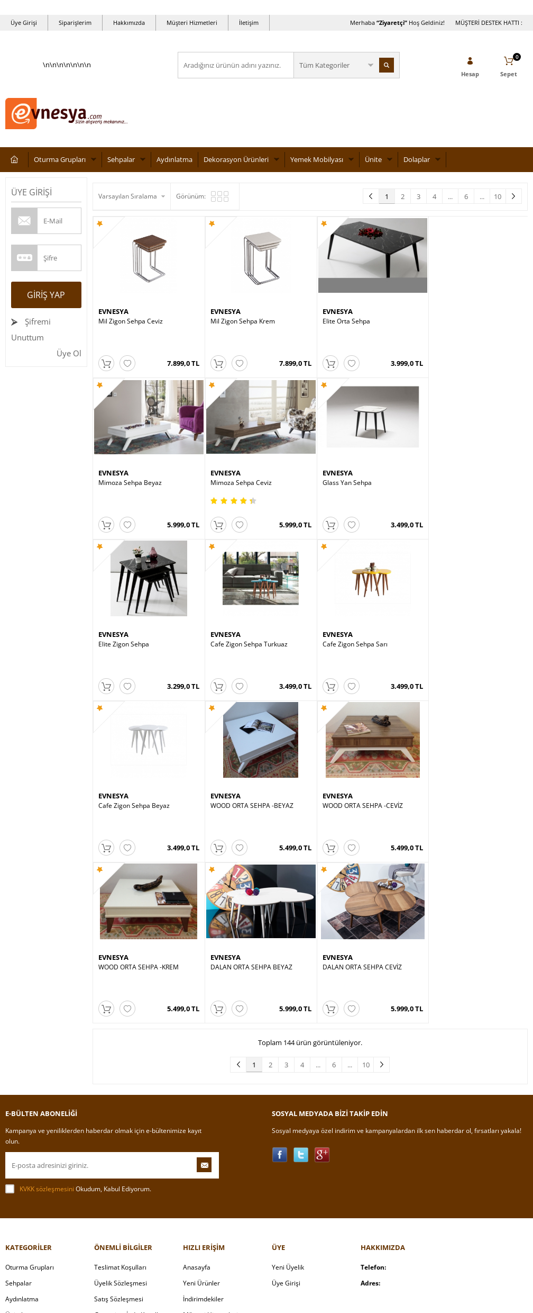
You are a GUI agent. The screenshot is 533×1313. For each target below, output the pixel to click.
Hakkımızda (129, 22)
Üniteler (17, 1141)
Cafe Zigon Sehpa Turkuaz (462, 477)
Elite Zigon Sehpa (341, 477)
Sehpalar (121, 159)
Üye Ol (69, 353)
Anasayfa (196, 1093)
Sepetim (195, 1157)
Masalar (17, 1157)
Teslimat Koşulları (120, 1093)
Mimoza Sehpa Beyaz (456, 319)
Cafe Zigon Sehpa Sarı (130, 636)
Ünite (373, 159)
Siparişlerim (75, 22)
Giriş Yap (46, 295)
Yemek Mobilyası (316, 159)
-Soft (211, 1299)
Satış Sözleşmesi (118, 1125)
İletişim (249, 22)
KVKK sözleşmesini (47, 1015)
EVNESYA (113, 309)
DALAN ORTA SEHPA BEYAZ (248, 794)
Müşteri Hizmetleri (192, 22)
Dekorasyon (23, 1204)
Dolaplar (416, 159)
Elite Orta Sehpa (339, 319)
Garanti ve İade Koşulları (130, 1141)
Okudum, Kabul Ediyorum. (78, 1015)
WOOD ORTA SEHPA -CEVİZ (464, 636)
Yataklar (17, 1172)
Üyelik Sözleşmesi (120, 1109)
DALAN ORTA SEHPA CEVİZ (355, 794)
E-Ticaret (234, 1299)
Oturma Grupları (60, 159)
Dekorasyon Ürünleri (236, 159)
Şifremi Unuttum (31, 329)
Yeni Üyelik (288, 1093)
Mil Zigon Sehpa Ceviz (130, 319)
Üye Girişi (24, 22)
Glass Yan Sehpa (231, 477)
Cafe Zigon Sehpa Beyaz (242, 636)
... (450, 196)
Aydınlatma (174, 159)
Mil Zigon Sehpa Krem (239, 319)
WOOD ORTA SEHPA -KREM (138, 794)
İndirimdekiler (203, 1125)
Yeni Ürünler (201, 1109)
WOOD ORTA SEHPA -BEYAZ (357, 636)
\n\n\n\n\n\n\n (66, 98)
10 (497, 196)
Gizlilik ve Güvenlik (121, 1157)
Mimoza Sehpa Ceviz (129, 477)
